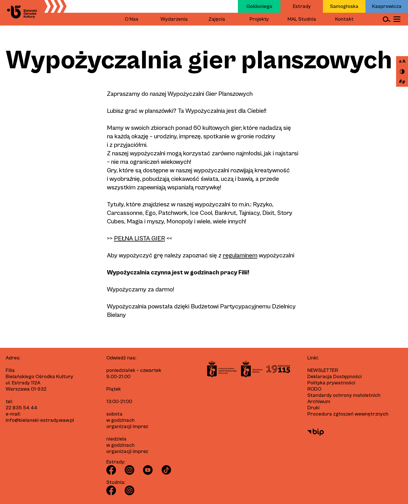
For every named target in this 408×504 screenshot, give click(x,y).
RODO (314, 389)
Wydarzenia (174, 19)
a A (402, 61)
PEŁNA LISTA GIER (139, 238)
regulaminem (240, 255)
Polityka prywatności (331, 383)
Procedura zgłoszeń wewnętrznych (347, 414)
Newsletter (322, 370)
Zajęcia (216, 19)
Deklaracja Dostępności (334, 377)
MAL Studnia (301, 19)
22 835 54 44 (21, 408)
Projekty (259, 19)
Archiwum (318, 402)
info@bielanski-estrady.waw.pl (40, 420)
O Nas (131, 19)
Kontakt (344, 19)
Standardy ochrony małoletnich (343, 395)
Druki (313, 408)
